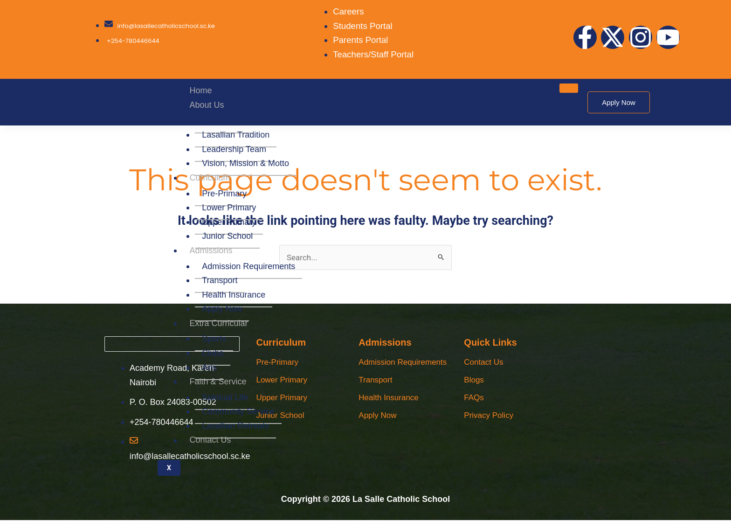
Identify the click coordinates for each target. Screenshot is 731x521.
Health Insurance (234, 294)
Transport (220, 280)
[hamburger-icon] (568, 88)
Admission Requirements (249, 266)
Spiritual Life (225, 397)
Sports (214, 338)
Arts (209, 367)
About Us (207, 105)
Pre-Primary (224, 193)
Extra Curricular (219, 323)
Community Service (238, 411)
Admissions (211, 250)
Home (201, 90)
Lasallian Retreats (235, 426)
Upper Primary (229, 222)
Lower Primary (229, 207)
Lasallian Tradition (236, 134)
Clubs (213, 353)
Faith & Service (218, 381)
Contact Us (210, 440)
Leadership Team (234, 149)
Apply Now (222, 308)
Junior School (227, 236)
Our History (223, 120)
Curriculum (210, 177)
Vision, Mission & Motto (246, 163)
